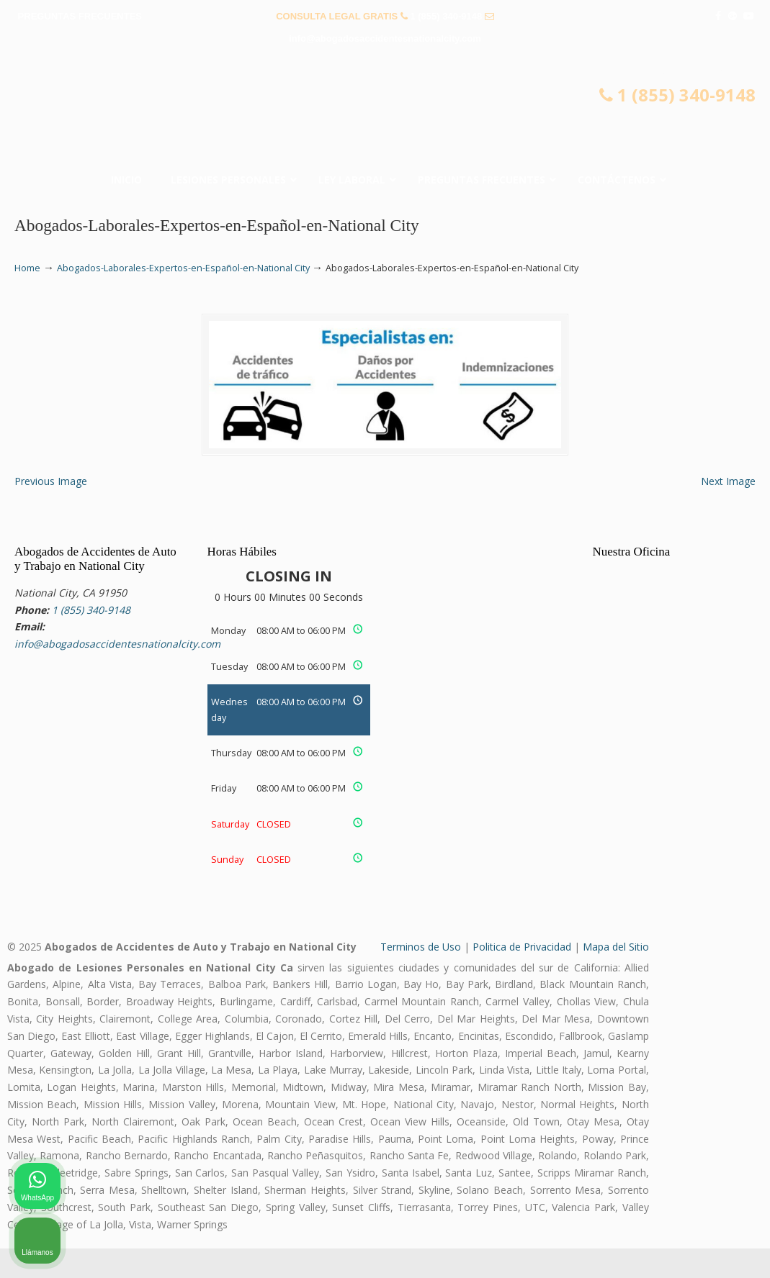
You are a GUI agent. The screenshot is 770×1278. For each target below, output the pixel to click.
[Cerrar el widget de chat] (722, 818)
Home (27, 268)
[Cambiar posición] (692, 818)
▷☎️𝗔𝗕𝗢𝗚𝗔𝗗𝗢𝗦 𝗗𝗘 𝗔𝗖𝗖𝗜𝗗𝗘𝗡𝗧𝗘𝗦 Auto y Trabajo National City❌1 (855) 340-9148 (385, 112)
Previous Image (50, 510)
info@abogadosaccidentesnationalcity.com (385, 38)
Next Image (728, 510)
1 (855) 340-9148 (446, 16)
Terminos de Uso (420, 975)
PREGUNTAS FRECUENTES (80, 16)
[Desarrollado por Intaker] (647, 1247)
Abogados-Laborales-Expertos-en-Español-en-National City (183, 268)
